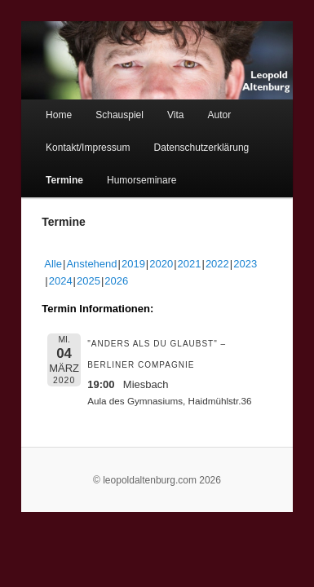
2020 (143, 255)
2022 (199, 255)
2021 (172, 255)
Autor (202, 106)
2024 (255, 255)
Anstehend (73, 255)
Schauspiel (101, 106)
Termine (46, 171)
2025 (43, 272)
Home (41, 106)
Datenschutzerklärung (184, 138)
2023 (227, 255)
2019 (115, 255)
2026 (70, 272)
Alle (35, 255)
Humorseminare (123, 171)
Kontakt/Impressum (70, 138)
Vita (157, 106)
